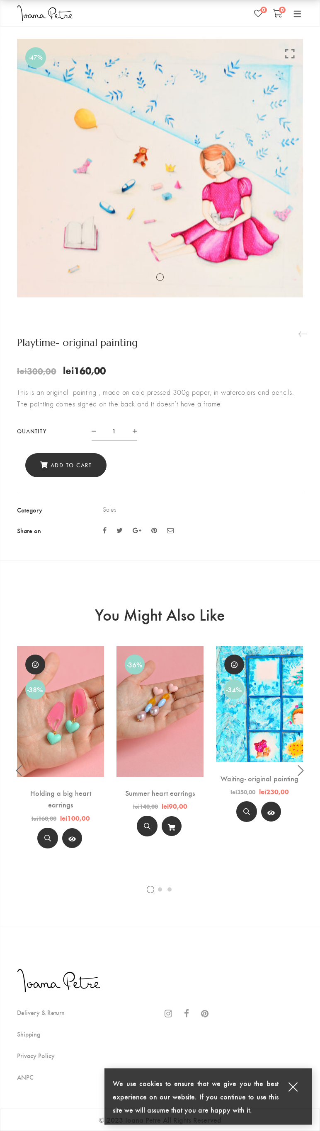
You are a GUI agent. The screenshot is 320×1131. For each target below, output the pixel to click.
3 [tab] (169, 889)
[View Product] (72, 838)
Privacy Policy (36, 1055)
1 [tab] (150, 889)
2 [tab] (160, 889)
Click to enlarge (290, 53)
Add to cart (71, 465)
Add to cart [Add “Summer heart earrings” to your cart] (171, 828)
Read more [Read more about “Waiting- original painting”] (271, 814)
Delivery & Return (41, 1012)
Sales (109, 509)
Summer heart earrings (160, 793)
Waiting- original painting (259, 778)
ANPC (25, 1077)
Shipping (28, 1034)
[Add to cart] (172, 826)
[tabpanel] (60, 750)
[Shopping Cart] (277, 13)
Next (301, 770)
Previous (19, 770)
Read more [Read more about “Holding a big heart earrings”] (72, 840)
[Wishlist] (258, 13)
